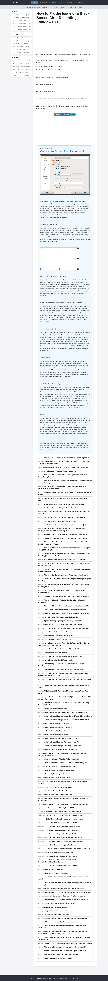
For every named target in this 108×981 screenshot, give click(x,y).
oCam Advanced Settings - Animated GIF (59, 727)
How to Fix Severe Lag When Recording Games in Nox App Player (22, 46)
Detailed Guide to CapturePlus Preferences (63, 830)
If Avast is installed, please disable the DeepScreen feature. (22, 75)
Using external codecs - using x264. (56, 911)
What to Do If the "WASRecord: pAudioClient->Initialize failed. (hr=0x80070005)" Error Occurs (22, 66)
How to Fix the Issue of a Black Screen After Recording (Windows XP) (68, 943)
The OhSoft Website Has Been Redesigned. (59, 791)
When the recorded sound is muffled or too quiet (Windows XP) (65, 951)
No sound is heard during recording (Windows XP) (61, 954)
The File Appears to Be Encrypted (60, 787)
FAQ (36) (16, 58)
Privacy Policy (74, 978)
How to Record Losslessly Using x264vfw (22, 52)
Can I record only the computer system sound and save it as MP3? (68, 892)
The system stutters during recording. (57, 914)
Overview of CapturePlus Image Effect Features (65, 834)
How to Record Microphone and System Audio (61, 749)
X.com (73, 114)
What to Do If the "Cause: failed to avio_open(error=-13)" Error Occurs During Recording (22, 61)
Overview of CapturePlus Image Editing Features (65, 837)
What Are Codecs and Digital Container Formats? (61, 521)
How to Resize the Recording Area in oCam (60, 770)
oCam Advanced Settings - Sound (56, 734)
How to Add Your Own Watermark (56, 873)
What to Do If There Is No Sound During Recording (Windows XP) (66, 606)
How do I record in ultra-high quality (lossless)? (60, 903)
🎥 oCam (35, 2)
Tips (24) (16, 35)
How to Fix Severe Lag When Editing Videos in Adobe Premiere (65, 534)
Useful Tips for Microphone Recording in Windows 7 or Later (22, 38)
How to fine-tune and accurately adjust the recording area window (66, 899)
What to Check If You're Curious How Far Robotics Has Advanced (65, 804)
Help (62, 7)
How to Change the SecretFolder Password (63, 856)
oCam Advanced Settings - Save (22, 20)
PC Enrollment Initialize (75, 7)
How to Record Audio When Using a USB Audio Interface (63, 669)
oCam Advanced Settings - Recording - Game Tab (62, 742)
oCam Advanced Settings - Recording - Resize (61, 738)
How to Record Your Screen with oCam (58, 794)
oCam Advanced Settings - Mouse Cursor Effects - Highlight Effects (22, 26)
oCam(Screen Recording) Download (36, 7)
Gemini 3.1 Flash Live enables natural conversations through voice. (66, 458)
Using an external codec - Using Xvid (56, 907)
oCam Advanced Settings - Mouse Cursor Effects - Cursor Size (22, 23)
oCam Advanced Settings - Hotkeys (57, 723)
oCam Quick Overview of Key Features (58, 958)
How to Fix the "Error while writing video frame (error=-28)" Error (66, 525)
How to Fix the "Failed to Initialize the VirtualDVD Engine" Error (69, 848)
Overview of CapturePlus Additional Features (64, 826)
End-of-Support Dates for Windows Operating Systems (65, 819)
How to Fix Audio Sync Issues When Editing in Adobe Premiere (65, 538)
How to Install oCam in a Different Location (59, 660)
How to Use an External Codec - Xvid (22, 49)
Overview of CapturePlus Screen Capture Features (66, 841)
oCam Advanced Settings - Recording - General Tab (63, 151)
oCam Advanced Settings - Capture (57, 731)
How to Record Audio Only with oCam (58, 777)
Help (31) (16, 12)
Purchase (55, 7)
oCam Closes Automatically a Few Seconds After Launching (64, 559)
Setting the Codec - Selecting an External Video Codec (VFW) (66, 763)
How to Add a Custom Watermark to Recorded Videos (22, 17)
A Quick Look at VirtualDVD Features (60, 852)
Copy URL (58, 114)
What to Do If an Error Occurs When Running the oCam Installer (66, 575)
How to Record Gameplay (54, 869)
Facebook (66, 114)
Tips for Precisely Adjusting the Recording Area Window (22, 43)
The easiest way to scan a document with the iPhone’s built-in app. (66, 467)
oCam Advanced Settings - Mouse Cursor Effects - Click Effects (22, 29)
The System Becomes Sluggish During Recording (61, 508)
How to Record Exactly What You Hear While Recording (63, 656)
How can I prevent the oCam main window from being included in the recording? (22, 69)
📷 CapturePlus (69, 2)
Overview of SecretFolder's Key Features (63, 865)
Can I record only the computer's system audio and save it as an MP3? (22, 72)
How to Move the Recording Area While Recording (22, 41)
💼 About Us (80, 2)
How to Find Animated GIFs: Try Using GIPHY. (59, 808)
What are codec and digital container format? (60, 922)
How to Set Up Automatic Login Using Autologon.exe (64, 811)
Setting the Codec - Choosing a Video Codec (60, 766)
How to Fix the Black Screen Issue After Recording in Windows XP (66, 596)
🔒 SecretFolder (45, 2)
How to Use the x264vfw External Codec (57, 639)
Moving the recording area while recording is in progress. (65, 888)
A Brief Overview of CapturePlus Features (63, 845)
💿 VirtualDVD (57, 2)
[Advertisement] (51, 38)
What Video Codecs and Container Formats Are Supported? (64, 517)
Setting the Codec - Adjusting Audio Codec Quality (62, 759)
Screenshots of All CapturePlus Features (63, 823)
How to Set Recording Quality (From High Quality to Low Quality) (22, 15)
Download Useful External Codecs (56, 652)
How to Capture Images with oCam (57, 774)
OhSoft (15, 3)
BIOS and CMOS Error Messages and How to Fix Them (64, 815)
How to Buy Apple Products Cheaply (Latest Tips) (60, 471)
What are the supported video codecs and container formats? (66, 918)
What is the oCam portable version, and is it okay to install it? (65, 947)
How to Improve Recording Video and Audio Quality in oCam (65, 649)
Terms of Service (64, 978)
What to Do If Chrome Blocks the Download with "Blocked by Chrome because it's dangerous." (22, 64)
